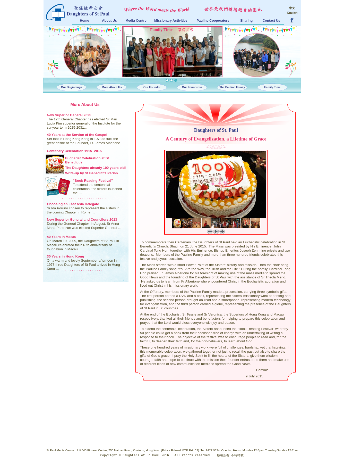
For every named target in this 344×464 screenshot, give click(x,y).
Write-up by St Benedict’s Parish (91, 173)
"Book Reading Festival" (93, 181)
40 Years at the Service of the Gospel (77, 135)
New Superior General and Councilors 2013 (82, 219)
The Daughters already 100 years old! (95, 168)
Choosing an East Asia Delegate (73, 204)
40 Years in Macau (61, 237)
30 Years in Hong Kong (65, 256)
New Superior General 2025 (69, 115)
